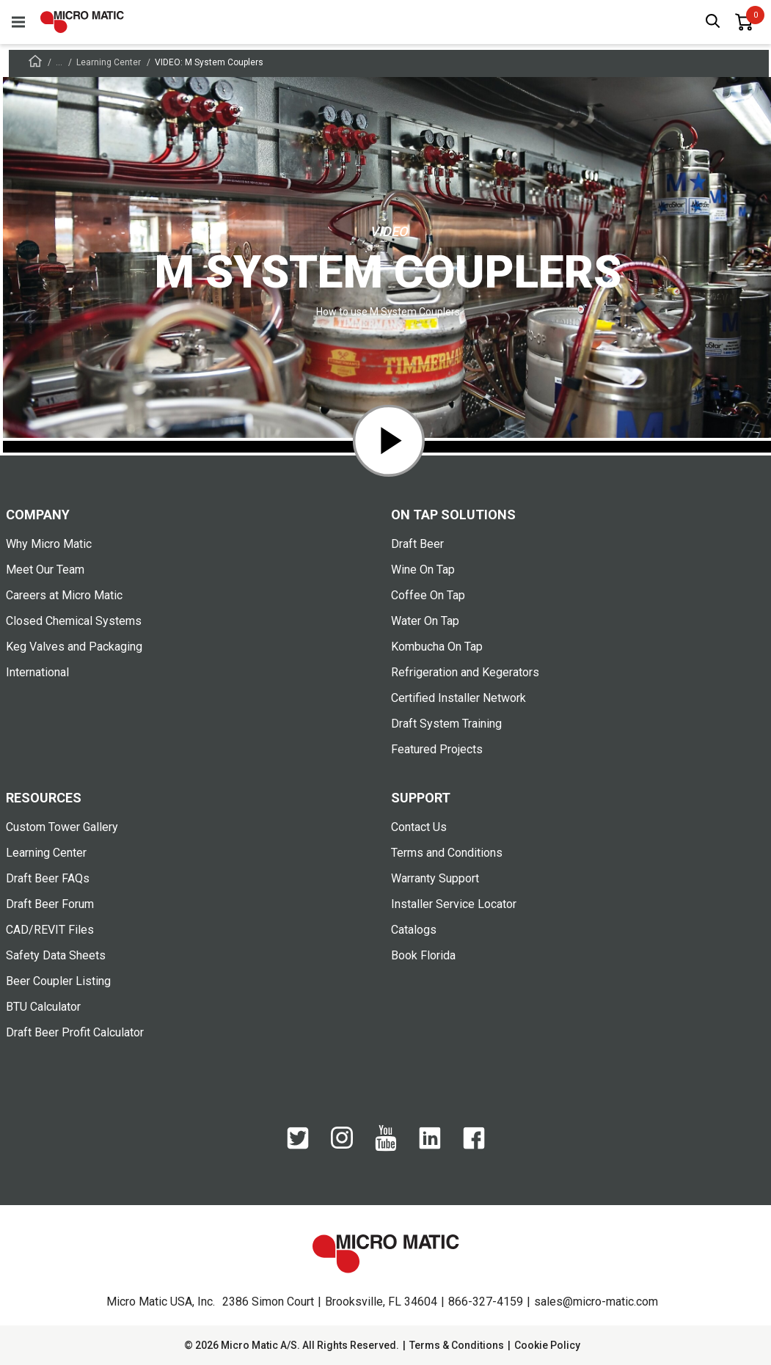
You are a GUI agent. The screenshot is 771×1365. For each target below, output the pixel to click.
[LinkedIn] (430, 1146)
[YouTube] (386, 1148)
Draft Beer (417, 544)
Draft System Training (446, 724)
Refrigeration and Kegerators (465, 672)
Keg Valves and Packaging (74, 647)
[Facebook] (474, 1146)
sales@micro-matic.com (596, 1302)
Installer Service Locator (453, 904)
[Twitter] (298, 1146)
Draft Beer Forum (50, 904)
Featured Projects (437, 749)
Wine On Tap (423, 570)
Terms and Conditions (447, 853)
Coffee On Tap (428, 595)
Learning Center (108, 62)
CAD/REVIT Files (50, 930)
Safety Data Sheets (56, 955)
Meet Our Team (45, 570)
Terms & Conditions (456, 1345)
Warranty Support (435, 878)
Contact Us (419, 827)
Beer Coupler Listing (58, 981)
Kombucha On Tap (437, 647)
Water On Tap (425, 621)
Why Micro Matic (49, 544)
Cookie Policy (547, 1345)
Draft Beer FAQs (47, 878)
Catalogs (413, 930)
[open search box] (713, 22)
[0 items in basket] (744, 22)
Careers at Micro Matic (64, 595)
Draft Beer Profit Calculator (75, 1032)
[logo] (82, 22)
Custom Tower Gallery (62, 827)
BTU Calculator (43, 1007)
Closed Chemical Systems (74, 621)
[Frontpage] (35, 63)
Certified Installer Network (458, 698)
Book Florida (423, 955)
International (37, 672)
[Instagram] (342, 1145)
